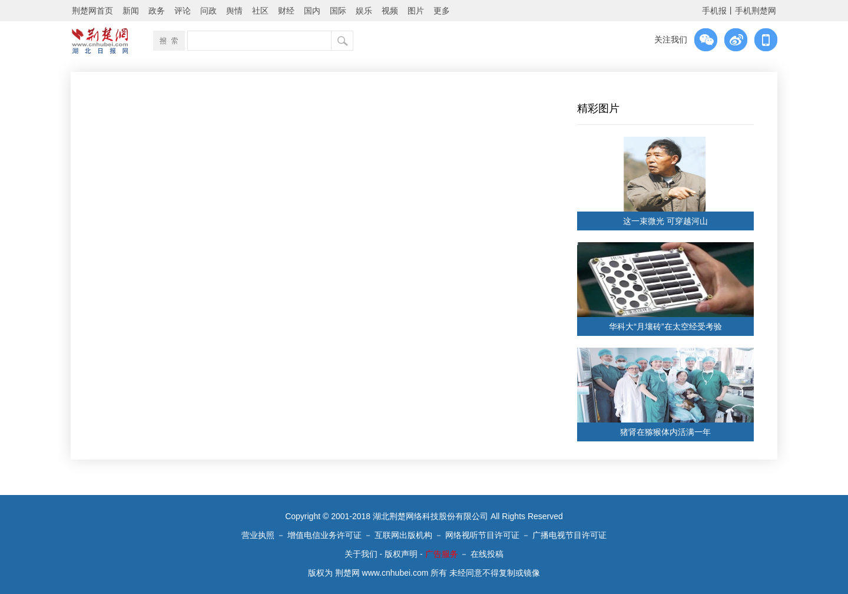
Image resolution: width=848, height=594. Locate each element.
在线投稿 (487, 554)
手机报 (714, 10)
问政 (208, 10)
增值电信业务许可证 (324, 535)
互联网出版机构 (403, 535)
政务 (156, 10)
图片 (416, 10)
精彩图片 (598, 108)
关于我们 (360, 554)
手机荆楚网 (755, 10)
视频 (390, 10)
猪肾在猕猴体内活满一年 (665, 432)
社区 (260, 10)
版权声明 (401, 554)
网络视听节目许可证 (482, 535)
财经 (286, 10)
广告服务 (441, 554)
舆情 (234, 10)
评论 (182, 10)
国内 (312, 10)
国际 (338, 10)
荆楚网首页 (92, 10)
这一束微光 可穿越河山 (665, 221)
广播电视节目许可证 (569, 535)
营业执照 (257, 535)
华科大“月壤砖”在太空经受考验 (665, 326)
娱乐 (364, 10)
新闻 (130, 10)
